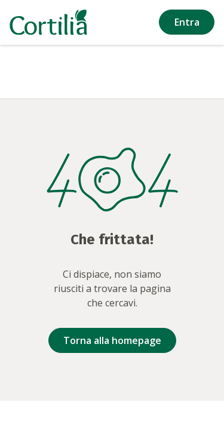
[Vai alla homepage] (48, 22)
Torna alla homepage (112, 340)
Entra (187, 22)
